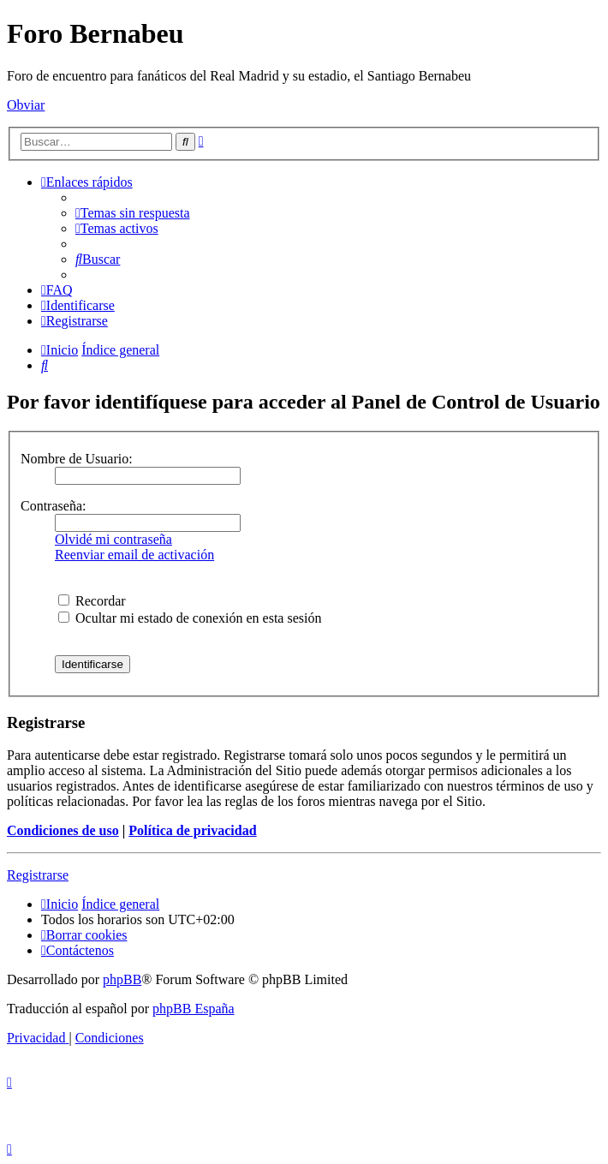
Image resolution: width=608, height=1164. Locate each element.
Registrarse (38, 875)
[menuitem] (132, 213)
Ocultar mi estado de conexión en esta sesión (189, 618)
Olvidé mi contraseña (113, 539)
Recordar (92, 601)
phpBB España (193, 1008)
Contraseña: (53, 505)
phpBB (122, 979)
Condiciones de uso (63, 830)
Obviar (26, 105)
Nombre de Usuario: (77, 458)
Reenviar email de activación (134, 554)
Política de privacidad (192, 830)
